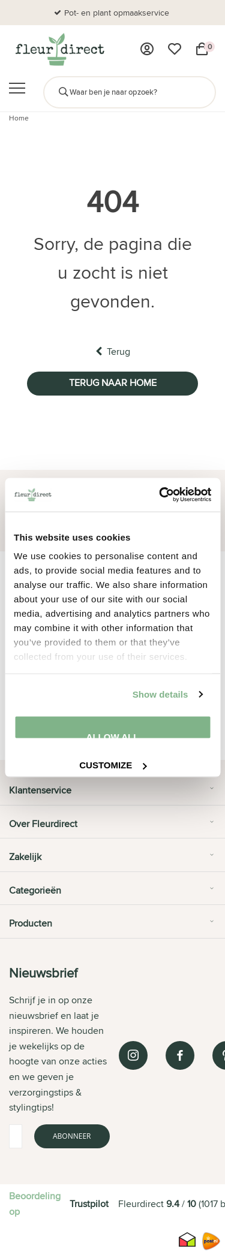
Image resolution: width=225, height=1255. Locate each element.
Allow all (112, 735)
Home (19, 118)
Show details (160, 694)
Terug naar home (113, 383)
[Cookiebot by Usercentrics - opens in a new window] (160, 495)
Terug (112, 351)
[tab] (112, 794)
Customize (112, 764)
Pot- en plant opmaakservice (116, 13)
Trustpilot (89, 1204)
